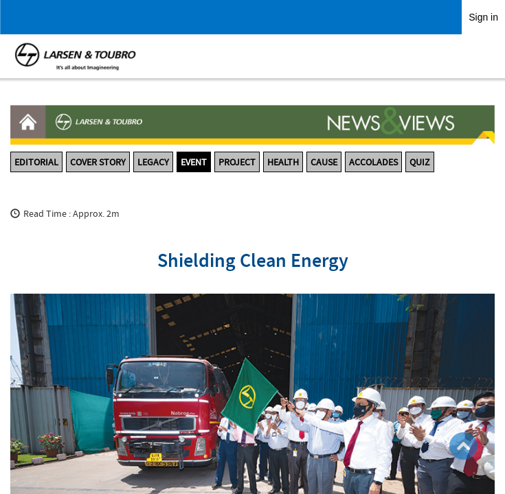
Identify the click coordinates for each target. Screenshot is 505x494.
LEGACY (153, 162)
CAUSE (324, 162)
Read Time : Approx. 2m (71, 213)
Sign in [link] (483, 17)
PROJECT (237, 162)
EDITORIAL (36, 162)
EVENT (194, 162)
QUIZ (419, 162)
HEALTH (283, 162)
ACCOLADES (373, 162)
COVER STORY (98, 162)
